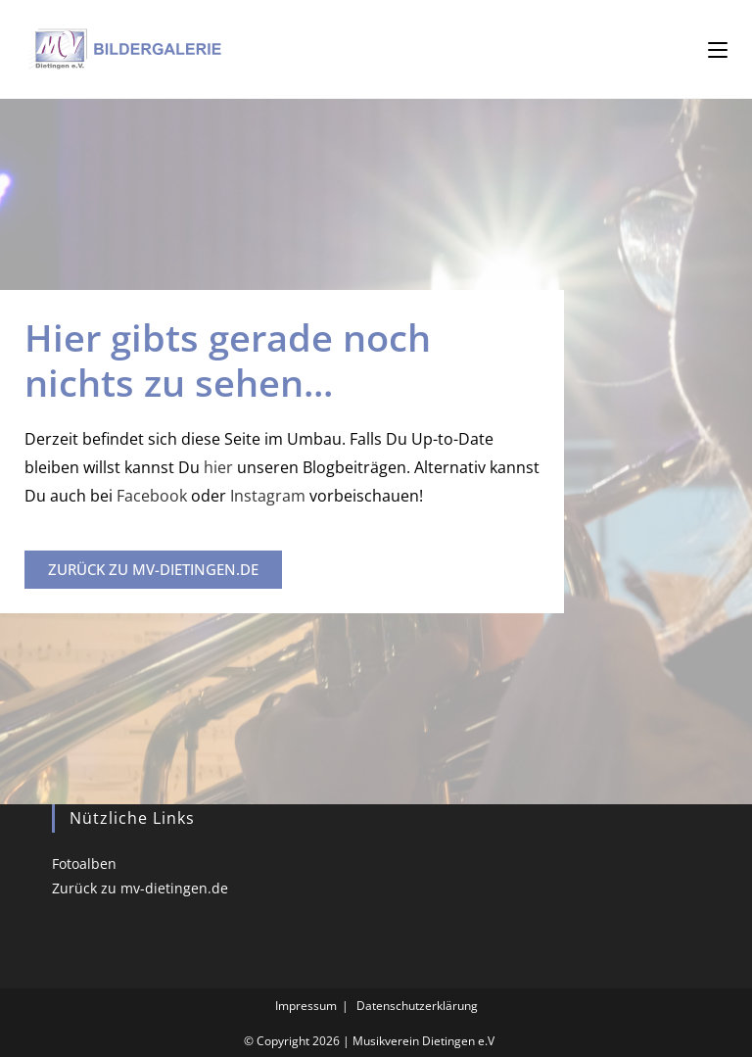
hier (220, 467)
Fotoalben (84, 863)
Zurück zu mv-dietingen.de (140, 888)
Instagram (268, 495)
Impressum (306, 1005)
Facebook (150, 495)
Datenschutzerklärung (417, 1005)
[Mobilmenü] (718, 49)
